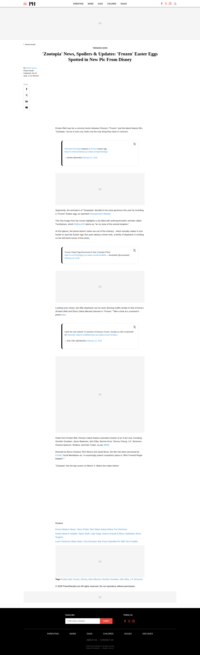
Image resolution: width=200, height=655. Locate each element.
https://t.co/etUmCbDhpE (75, 152)
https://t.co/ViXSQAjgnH (74, 255)
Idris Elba (124, 579)
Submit (106, 621)
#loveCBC (71, 335)
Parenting (78, 4)
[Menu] (25, 4)
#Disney (68, 149)
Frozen (76, 579)
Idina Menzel (94, 579)
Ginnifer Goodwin (110, 579)
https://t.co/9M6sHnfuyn (86, 335)
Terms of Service (93, 648)
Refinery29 (79, 224)
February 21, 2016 (89, 158)
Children (111, 4)
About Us (92, 640)
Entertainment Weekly (99, 214)
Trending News (100, 48)
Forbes (58, 455)
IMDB (106, 445)
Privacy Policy (108, 648)
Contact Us (106, 640)
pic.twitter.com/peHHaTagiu (96, 152)
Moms (90, 4)
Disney (84, 579)
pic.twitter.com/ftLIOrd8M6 (95, 255)
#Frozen (93, 149)
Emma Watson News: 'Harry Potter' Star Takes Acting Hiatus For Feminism (91, 529)
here (63, 315)
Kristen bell (66, 579)
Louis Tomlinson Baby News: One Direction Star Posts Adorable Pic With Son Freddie (96, 541)
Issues (124, 4)
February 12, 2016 (94, 341)
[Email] (26, 107)
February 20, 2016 (72, 258)
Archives (147, 634)
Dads (100, 4)
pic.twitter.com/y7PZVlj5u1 (107, 335)
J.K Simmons (136, 579)
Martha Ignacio (31, 68)
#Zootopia (77, 149)
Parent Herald (30, 44)
